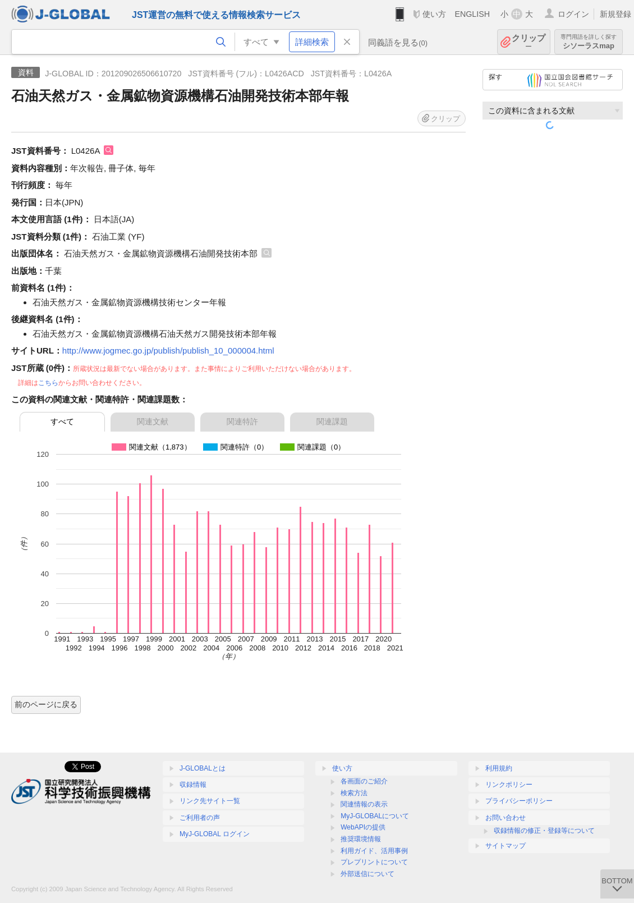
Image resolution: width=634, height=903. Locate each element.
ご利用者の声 (200, 818)
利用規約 (498, 768)
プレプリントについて (374, 862)
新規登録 (615, 14)
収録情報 (193, 785)
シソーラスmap (589, 42)
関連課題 (332, 421)
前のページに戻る (46, 704)
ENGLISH (472, 14)
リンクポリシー (508, 785)
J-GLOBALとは (203, 768)
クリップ (528, 42)
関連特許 (242, 421)
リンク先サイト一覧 (210, 801)
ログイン (573, 14)
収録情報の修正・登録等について (544, 831)
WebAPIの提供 (363, 827)
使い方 (434, 14)
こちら (48, 383)
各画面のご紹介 (364, 781)
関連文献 (152, 421)
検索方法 (354, 793)
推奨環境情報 (361, 839)
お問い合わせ (505, 818)
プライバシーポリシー (519, 801)
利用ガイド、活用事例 (374, 851)
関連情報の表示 (364, 804)
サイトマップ (505, 846)
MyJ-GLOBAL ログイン (215, 834)
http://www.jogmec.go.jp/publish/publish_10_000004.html (168, 350)
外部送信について (367, 874)
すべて (62, 421)
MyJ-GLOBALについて (375, 816)
